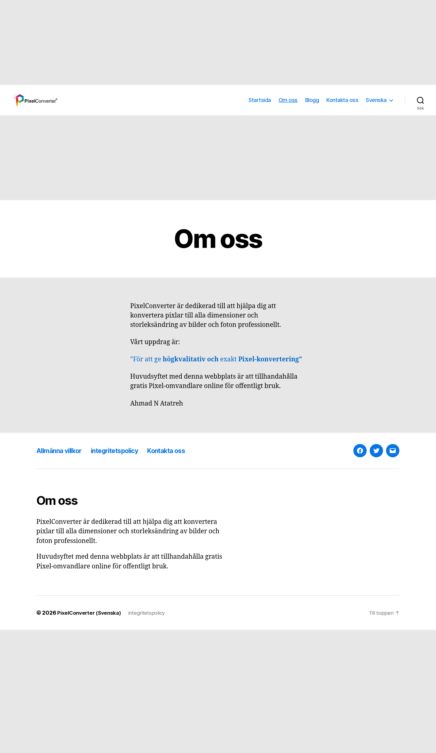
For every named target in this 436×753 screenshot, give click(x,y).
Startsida (260, 100)
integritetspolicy (125, 450)
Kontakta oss (342, 100)
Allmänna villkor (62, 450)
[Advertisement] (181, 42)
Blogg (312, 100)
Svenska (376, 100)
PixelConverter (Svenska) (91, 613)
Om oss (288, 100)
